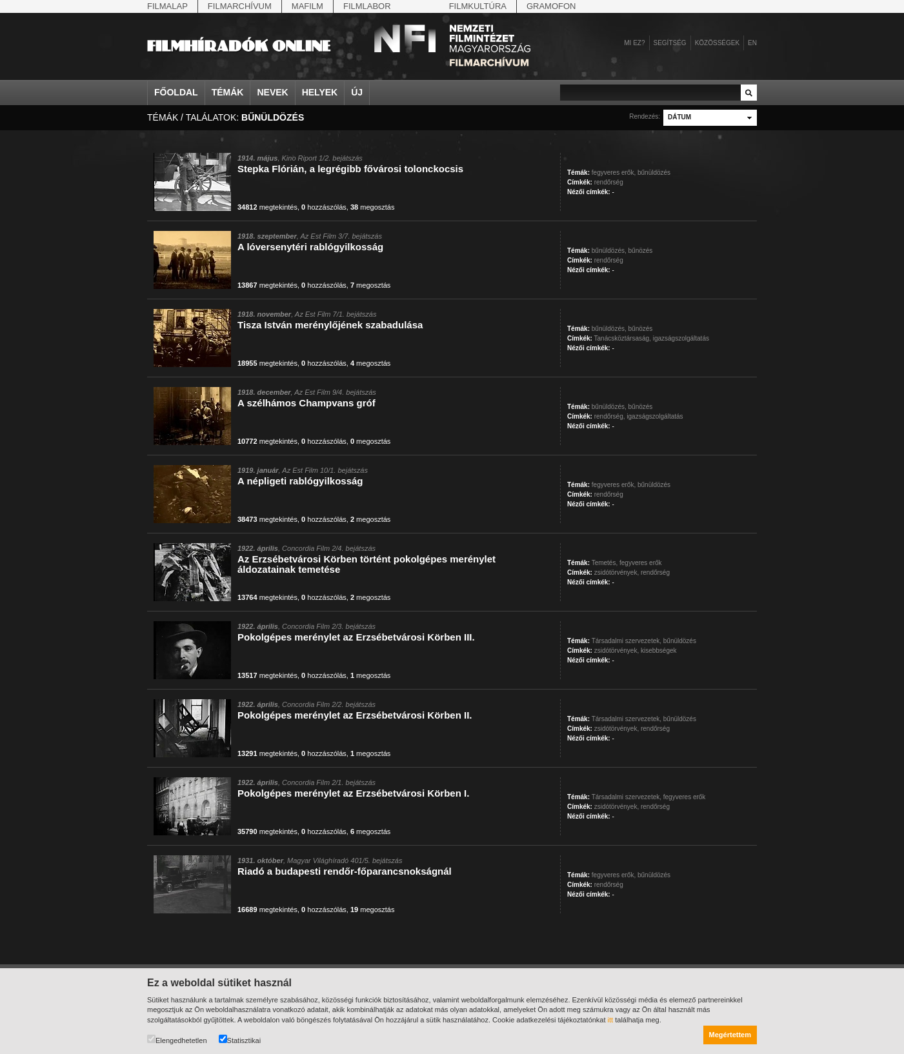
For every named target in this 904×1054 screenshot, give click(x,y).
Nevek (272, 92)
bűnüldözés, (609, 250)
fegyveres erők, (614, 172)
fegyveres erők (640, 562)
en (752, 42)
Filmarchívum (240, 6)
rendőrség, (609, 416)
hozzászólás (324, 207)
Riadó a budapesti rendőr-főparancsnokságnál (344, 871)
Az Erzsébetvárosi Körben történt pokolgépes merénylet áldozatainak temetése (366, 564)
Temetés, (605, 562)
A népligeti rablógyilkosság (300, 480)
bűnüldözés (654, 172)
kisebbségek (659, 650)
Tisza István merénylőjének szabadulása (330, 324)
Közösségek (717, 42)
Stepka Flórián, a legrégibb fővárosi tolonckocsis (350, 168)
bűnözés (640, 250)
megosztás (372, 207)
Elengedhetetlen (177, 1039)
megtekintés (267, 207)
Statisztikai (240, 1039)
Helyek (320, 92)
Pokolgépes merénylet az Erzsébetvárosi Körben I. (353, 793)
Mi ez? (634, 42)
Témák (228, 92)
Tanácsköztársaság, (622, 338)
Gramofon (551, 6)
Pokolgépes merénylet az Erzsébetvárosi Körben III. (356, 636)
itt (611, 1020)
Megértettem (730, 1035)
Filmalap (167, 6)
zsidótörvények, (616, 572)
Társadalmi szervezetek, (626, 640)
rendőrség (608, 182)
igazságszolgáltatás (681, 338)
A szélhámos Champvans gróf (306, 402)
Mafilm (307, 6)
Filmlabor (367, 6)
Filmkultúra (478, 6)
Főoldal (176, 92)
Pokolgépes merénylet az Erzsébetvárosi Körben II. (354, 715)
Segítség (670, 42)
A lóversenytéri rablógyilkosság (310, 246)
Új (357, 92)
